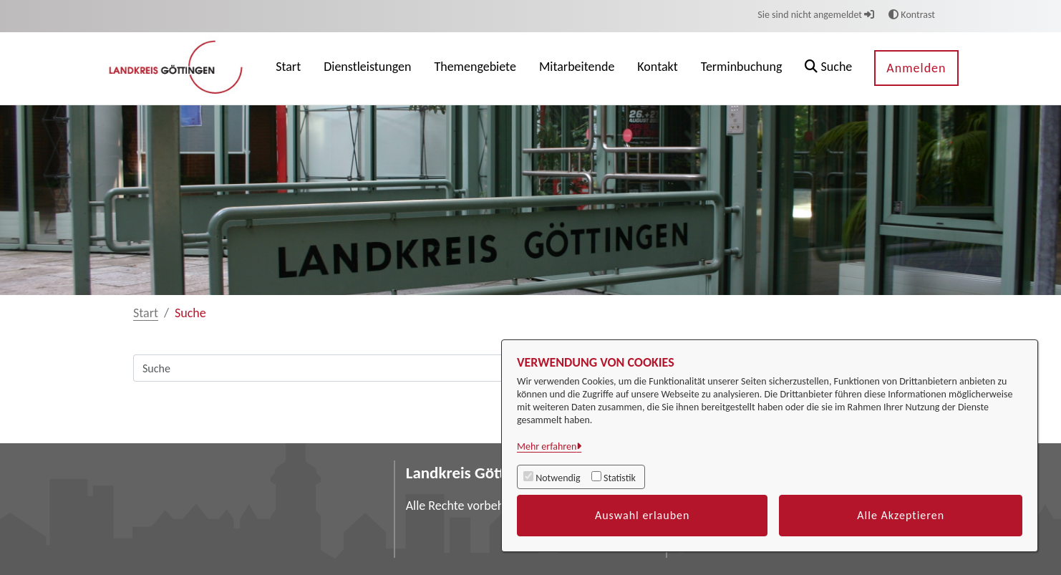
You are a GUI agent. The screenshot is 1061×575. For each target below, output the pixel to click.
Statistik (620, 478)
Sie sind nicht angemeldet (815, 15)
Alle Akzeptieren (900, 515)
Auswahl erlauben (642, 515)
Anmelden (916, 68)
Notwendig (558, 478)
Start (145, 313)
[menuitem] (288, 68)
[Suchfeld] (459, 368)
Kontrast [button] (911, 15)
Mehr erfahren (546, 446)
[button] (828, 68)
